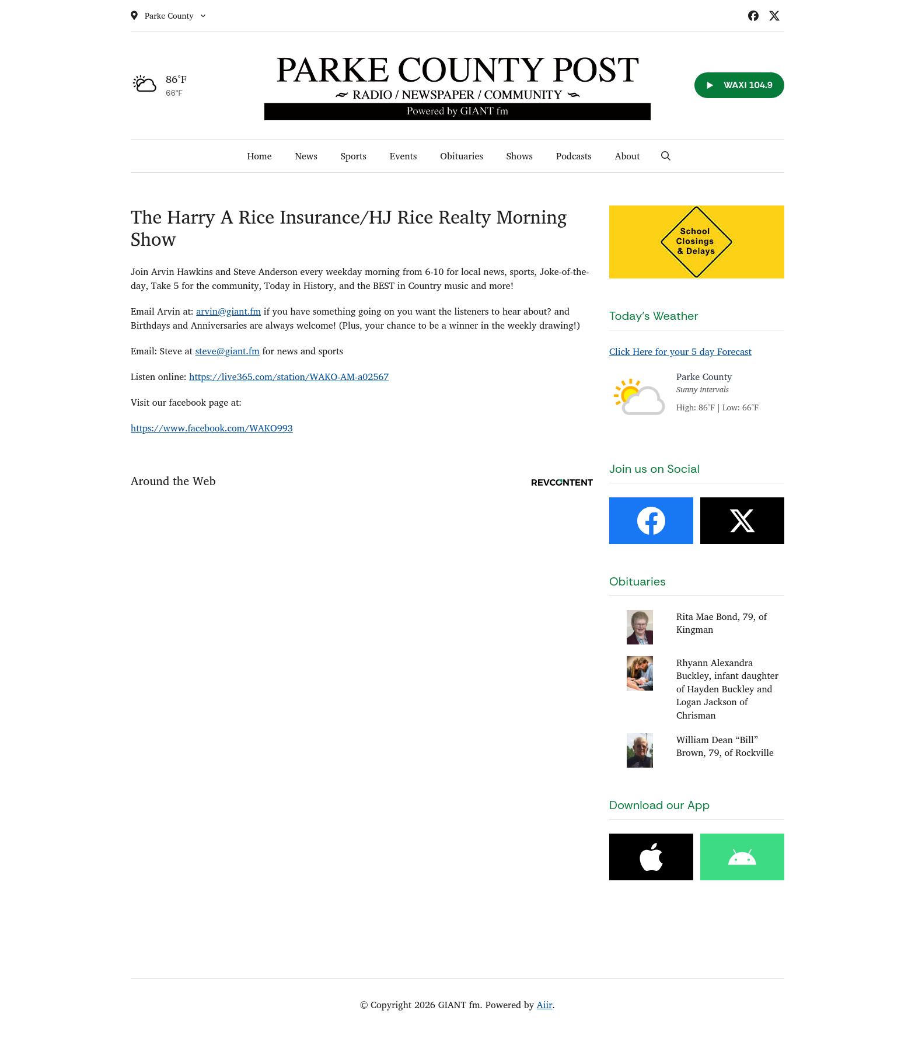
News (306, 155)
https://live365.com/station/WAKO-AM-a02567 (289, 376)
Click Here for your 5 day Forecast (680, 351)
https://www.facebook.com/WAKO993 (212, 427)
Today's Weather (654, 315)
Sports (353, 155)
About (627, 155)
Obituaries (461, 155)
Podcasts (574, 155)
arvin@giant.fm (228, 311)
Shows (520, 155)
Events (403, 155)
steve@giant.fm (227, 350)
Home (259, 155)
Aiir (545, 1004)
